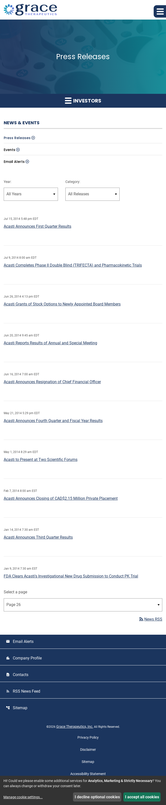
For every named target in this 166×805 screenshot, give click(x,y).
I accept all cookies (142, 797)
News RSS (150, 619)
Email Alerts (14, 161)
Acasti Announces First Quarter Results (37, 226)
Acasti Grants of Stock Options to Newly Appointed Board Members (62, 304)
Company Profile (24, 658)
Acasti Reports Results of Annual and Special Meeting (50, 343)
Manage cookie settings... (23, 797)
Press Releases (17, 137)
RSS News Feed (23, 691)
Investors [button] (83, 100)
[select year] (31, 194)
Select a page (15, 592)
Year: (7, 182)
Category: (72, 182)
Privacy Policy (88, 737)
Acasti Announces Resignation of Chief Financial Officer (52, 381)
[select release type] (92, 194)
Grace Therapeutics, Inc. (74, 727)
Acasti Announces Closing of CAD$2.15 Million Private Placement (61, 498)
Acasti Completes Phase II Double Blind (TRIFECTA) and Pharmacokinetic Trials (73, 265)
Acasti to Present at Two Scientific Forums (40, 459)
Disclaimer (88, 749)
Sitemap (16, 707)
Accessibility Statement (88, 774)
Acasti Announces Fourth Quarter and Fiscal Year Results (53, 420)
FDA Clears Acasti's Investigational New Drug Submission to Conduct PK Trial (71, 576)
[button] (160, 11)
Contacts (17, 674)
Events (9, 149)
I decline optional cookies (97, 797)
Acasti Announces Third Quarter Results (38, 537)
